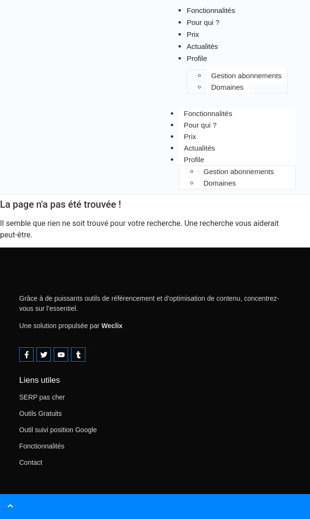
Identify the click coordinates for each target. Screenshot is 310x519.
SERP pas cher (42, 397)
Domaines (227, 87)
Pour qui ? (200, 125)
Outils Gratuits (40, 413)
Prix (190, 136)
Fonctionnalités (208, 113)
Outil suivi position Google (58, 430)
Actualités (199, 148)
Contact (30, 462)
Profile (194, 159)
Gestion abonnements (246, 75)
